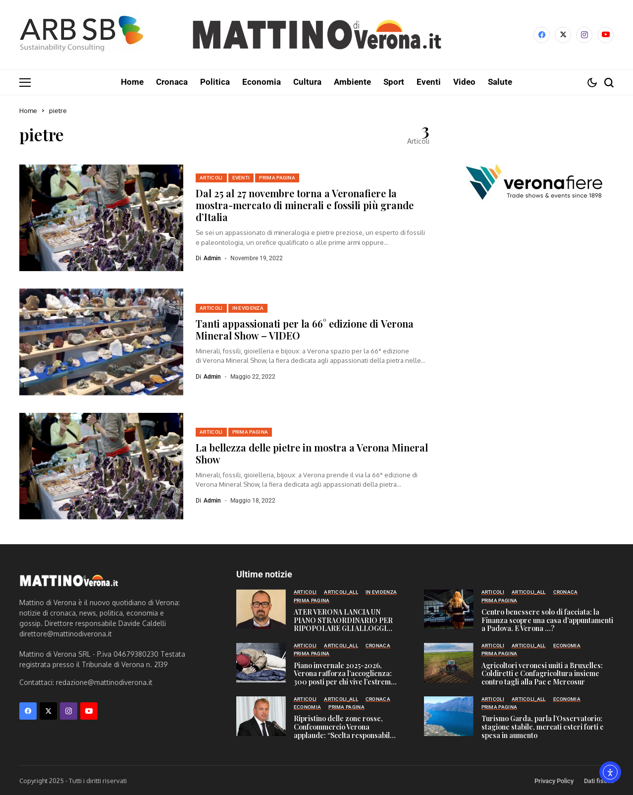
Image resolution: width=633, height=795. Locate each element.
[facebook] (541, 35)
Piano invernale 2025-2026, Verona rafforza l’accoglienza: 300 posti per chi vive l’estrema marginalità (344, 677)
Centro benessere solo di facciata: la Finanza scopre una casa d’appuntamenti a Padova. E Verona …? (547, 620)
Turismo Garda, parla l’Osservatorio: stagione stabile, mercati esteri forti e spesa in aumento (542, 726)
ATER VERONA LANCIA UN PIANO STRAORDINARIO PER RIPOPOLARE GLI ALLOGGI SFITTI (343, 624)
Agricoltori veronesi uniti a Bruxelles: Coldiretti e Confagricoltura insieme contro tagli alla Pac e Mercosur (542, 673)
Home (28, 110)
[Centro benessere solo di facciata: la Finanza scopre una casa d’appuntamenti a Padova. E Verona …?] (449, 608)
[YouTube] (605, 35)
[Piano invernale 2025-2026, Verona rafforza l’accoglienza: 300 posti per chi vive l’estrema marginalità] (261, 662)
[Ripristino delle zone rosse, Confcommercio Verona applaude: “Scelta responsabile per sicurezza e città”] (261, 716)
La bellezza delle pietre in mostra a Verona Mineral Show (312, 452)
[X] (563, 35)
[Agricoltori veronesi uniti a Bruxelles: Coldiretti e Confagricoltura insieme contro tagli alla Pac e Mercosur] (449, 662)
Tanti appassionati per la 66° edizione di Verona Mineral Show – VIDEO (305, 328)
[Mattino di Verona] (316, 34)
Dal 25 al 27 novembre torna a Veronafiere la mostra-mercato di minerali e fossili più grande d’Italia (305, 204)
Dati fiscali (599, 780)
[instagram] (584, 35)
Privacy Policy (554, 780)
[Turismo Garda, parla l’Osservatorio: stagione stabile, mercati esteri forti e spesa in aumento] (449, 716)
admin (212, 257)
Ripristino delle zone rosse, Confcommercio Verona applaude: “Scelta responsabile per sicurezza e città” (344, 730)
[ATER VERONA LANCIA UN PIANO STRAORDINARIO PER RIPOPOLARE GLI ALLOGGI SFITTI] (261, 608)
